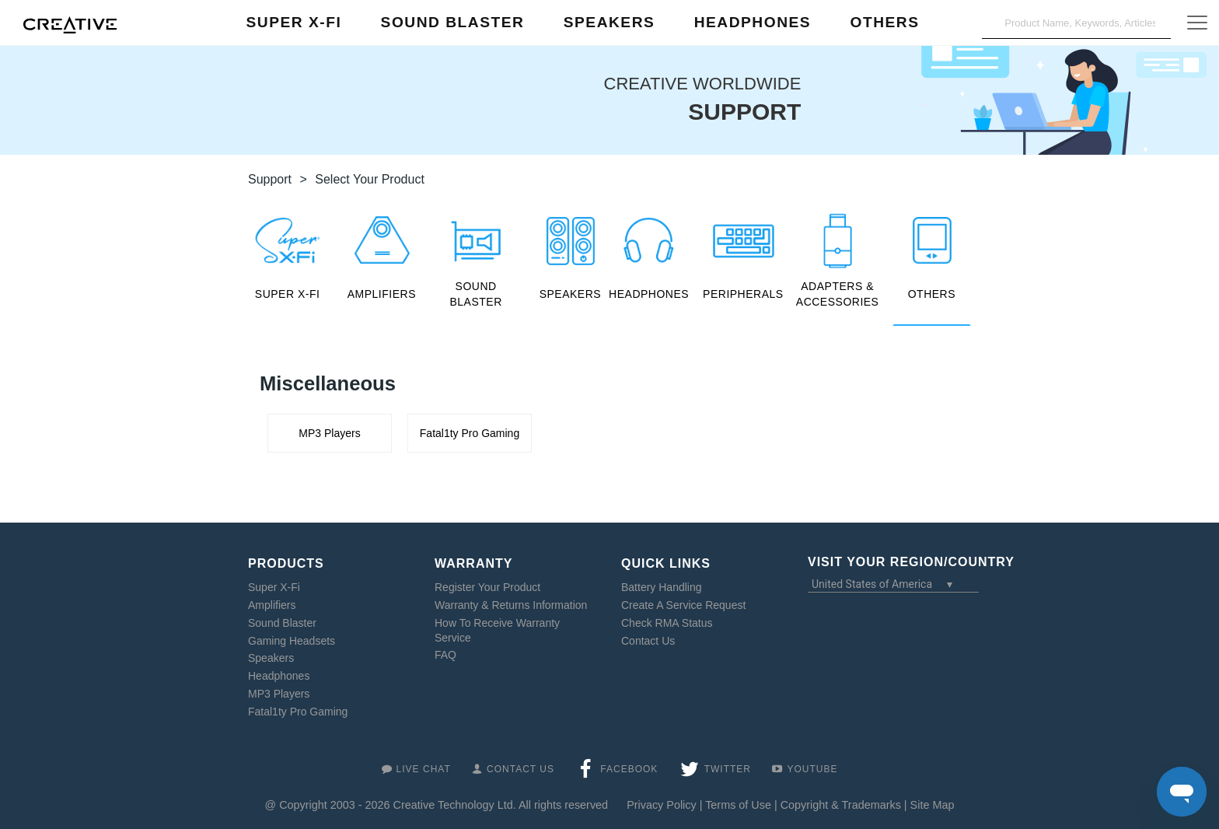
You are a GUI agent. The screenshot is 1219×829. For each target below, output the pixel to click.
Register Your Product (487, 587)
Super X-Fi (274, 587)
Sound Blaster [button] (453, 22)
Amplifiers (271, 605)
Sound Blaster (282, 623)
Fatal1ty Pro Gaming (298, 711)
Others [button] (884, 22)
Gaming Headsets (291, 641)
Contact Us (648, 641)
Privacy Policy (662, 805)
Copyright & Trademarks (841, 805)
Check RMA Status (667, 623)
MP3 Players (278, 693)
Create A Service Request (683, 605)
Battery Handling (661, 587)
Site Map (932, 805)
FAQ (445, 655)
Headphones (278, 676)
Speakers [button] (609, 22)
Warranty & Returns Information (511, 605)
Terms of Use (738, 805)
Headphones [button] (752, 22)
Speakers (271, 658)
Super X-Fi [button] (294, 22)
